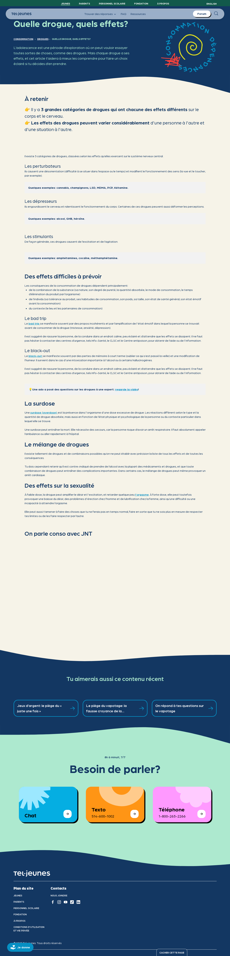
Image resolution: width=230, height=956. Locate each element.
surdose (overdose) (44, 412)
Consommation (23, 39)
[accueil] (32, 873)
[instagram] (59, 902)
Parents (84, 3)
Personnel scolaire (112, 3)
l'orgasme (142, 494)
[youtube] (65, 902)
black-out (36, 355)
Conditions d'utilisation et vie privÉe (29, 929)
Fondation (141, 3)
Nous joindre (59, 895)
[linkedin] (78, 902)
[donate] (20, 947)
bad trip (34, 323)
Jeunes (65, 3)
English (211, 3)
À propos (163, 3)
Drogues (42, 39)
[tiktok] (72, 902)
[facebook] (53, 902)
